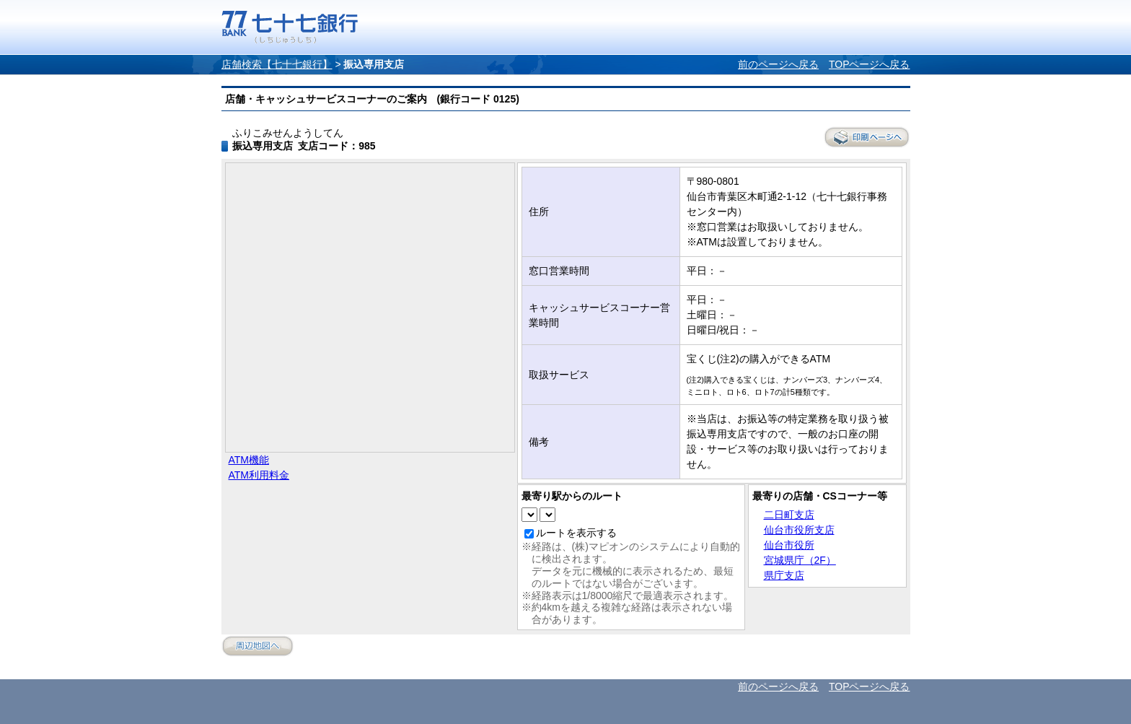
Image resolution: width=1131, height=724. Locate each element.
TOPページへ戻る (869, 64)
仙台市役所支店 (799, 530)
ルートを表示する (576, 532)
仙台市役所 (789, 545)
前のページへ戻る (778, 64)
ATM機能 (249, 460)
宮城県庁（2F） (800, 560)
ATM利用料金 (259, 475)
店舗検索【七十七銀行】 (277, 64)
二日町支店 (789, 514)
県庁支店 (784, 575)
